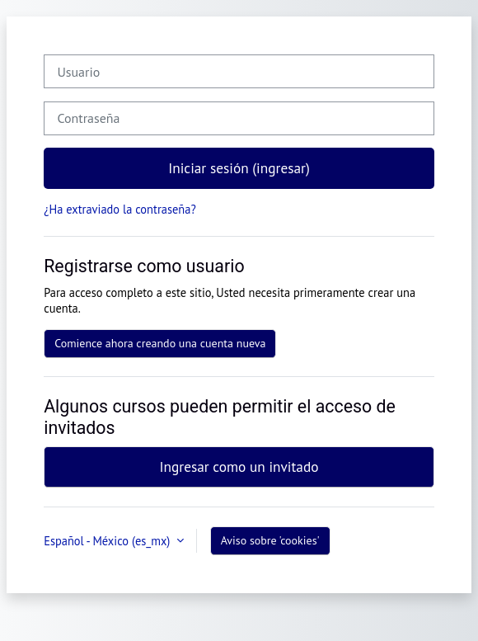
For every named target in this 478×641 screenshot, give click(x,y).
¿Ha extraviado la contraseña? (120, 209)
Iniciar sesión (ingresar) (239, 167)
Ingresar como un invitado (238, 466)
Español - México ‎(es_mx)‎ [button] (108, 541)
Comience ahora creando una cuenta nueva (159, 343)
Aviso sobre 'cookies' (270, 540)
